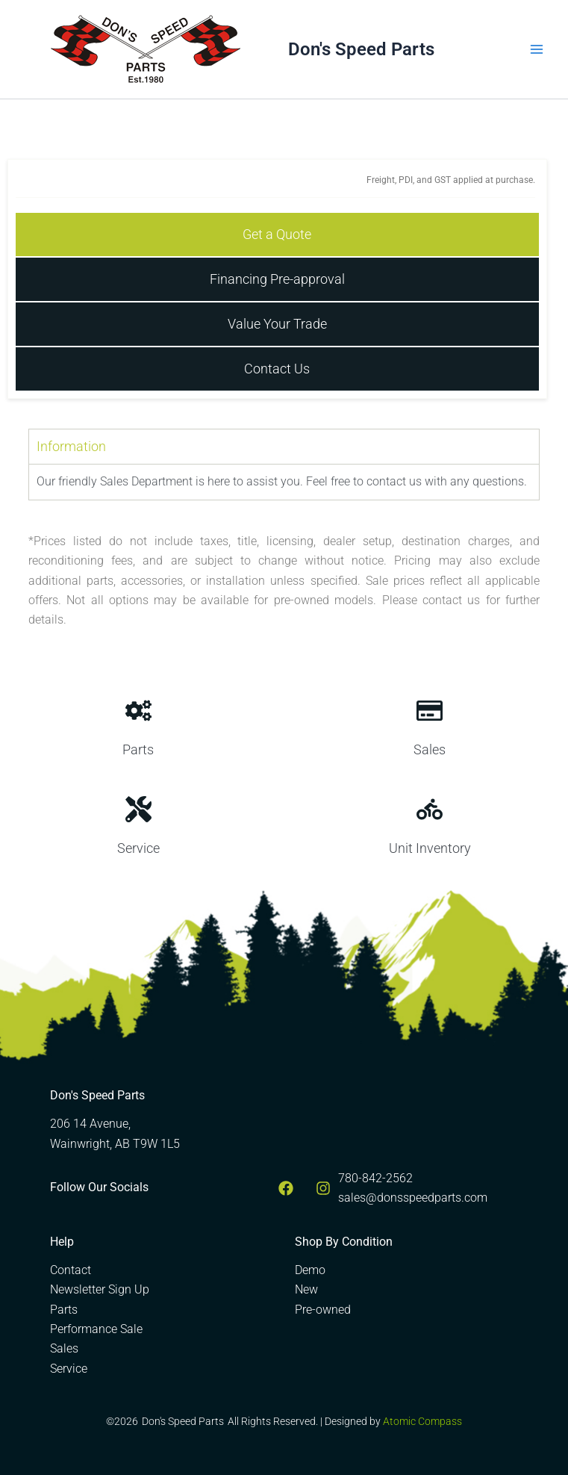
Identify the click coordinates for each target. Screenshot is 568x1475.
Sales (64, 1348)
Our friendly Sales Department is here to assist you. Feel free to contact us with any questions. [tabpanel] (282, 481)
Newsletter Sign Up (99, 1289)
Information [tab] (71, 446)
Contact (70, 1270)
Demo (310, 1270)
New (306, 1289)
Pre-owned (323, 1309)
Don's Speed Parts (361, 49)
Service (68, 1368)
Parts (64, 1309)
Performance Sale (96, 1329)
